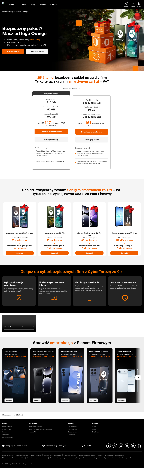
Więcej (20, 415)
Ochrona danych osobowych (52, 455)
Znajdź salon (96, 432)
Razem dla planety (74, 458)
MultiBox (21, 458)
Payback (106, 458)
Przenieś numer (7, 429)
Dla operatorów (72, 429)
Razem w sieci (87, 458)
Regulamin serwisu (22, 455)
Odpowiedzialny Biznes (34, 458)
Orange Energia (61, 458)
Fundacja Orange (49, 458)
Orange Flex (5, 434)
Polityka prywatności (70, 455)
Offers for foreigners (8, 437)
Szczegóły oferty (51, 139)
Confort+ (133, 458)
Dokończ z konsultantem (51, 131)
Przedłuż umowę (7, 426)
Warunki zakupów (36, 455)
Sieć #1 (100, 455)
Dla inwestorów (72, 426)
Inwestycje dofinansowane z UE (114, 455)
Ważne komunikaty (8, 455)
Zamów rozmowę (37, 51)
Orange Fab (32, 432)
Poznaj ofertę (13, 51)
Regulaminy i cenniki (35, 426)
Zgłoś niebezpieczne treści (87, 455)
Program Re (97, 458)
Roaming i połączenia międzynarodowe (41, 429)
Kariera (94, 429)
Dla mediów (71, 434)
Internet (4, 432)
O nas (94, 426)
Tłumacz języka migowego (119, 458)
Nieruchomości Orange (9, 458)
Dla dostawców (72, 432)
